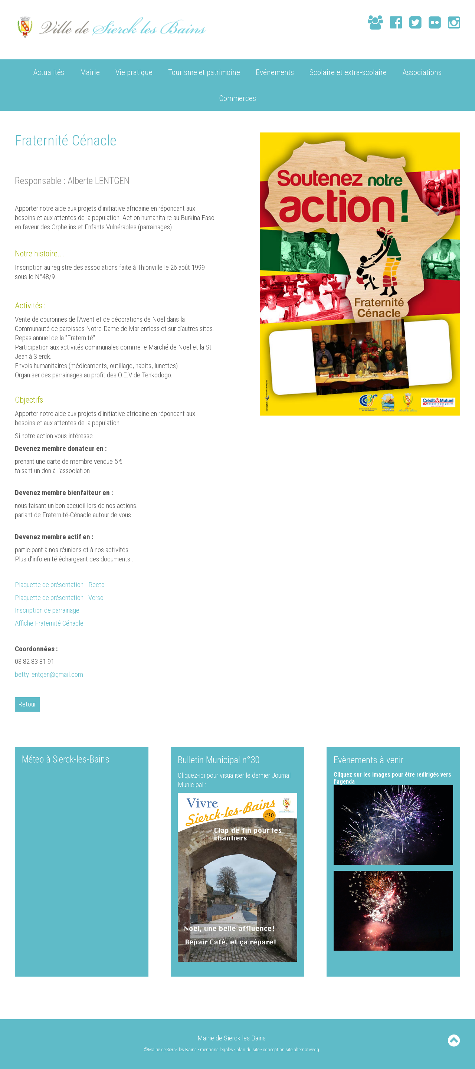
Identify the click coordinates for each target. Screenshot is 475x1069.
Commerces (237, 97)
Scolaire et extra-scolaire (348, 71)
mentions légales (216, 1049)
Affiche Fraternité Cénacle (50, 623)
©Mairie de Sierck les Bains (170, 1049)
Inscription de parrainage (48, 610)
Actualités (48, 71)
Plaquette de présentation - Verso (59, 597)
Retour (27, 704)
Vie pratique (134, 71)
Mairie (90, 71)
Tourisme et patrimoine (204, 71)
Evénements (275, 71)
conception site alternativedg (291, 1049)
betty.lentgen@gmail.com (49, 674)
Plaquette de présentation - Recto (60, 584)
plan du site (248, 1049)
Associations (422, 71)
